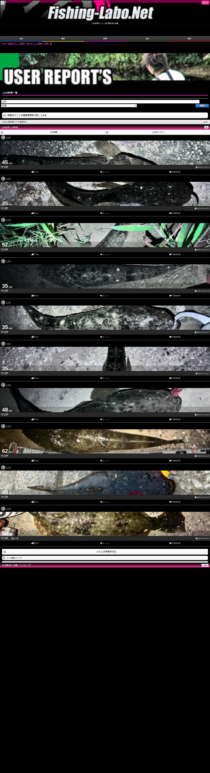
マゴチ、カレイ (9, 526)
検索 (202, 94)
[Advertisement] (105, 37)
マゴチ (4, 155)
